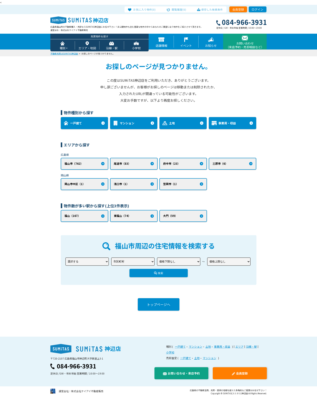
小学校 (136, 48)
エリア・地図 (87, 48)
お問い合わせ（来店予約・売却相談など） (245, 45)
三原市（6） (220, 164)
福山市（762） (74, 164)
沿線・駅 (112, 48)
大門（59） (170, 217)
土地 (208, 347)
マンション (195, 347)
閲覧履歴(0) (179, 9)
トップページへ (158, 305)
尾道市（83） (122, 164)
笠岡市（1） (170, 185)
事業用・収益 (222, 347)
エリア (239, 347)
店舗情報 (161, 46)
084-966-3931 (76, 367)
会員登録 (238, 9)
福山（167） (72, 217)
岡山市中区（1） (75, 185)
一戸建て (180, 347)
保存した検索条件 (210, 9)
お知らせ (211, 46)
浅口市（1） (121, 185)
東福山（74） (122, 217)
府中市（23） (171, 164)
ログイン (257, 9)
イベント (186, 46)
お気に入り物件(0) (146, 9)
